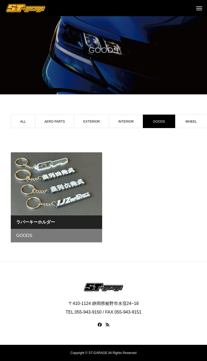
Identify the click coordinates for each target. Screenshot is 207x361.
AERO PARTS (54, 121)
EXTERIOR (91, 121)
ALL (23, 121)
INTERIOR (126, 121)
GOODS (24, 235)
